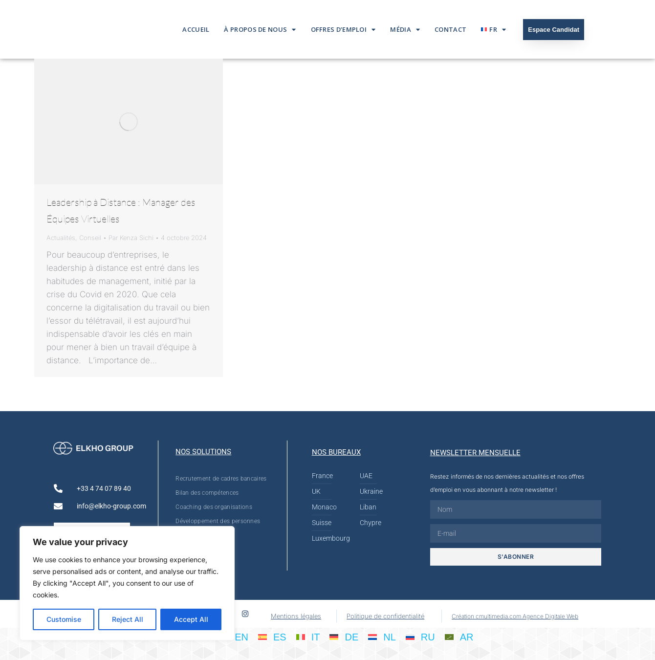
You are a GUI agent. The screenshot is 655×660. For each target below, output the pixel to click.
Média (405, 30)
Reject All (127, 619)
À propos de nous (260, 30)
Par (131, 238)
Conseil (90, 238)
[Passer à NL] (382, 636)
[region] (127, 583)
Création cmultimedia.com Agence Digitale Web (515, 616)
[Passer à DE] (344, 636)
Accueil (195, 29)
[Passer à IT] (308, 636)
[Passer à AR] (459, 636)
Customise (63, 619)
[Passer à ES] (272, 636)
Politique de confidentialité (385, 616)
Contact (450, 29)
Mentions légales (296, 616)
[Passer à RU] (420, 636)
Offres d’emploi (343, 30)
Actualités (60, 238)
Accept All (191, 619)
